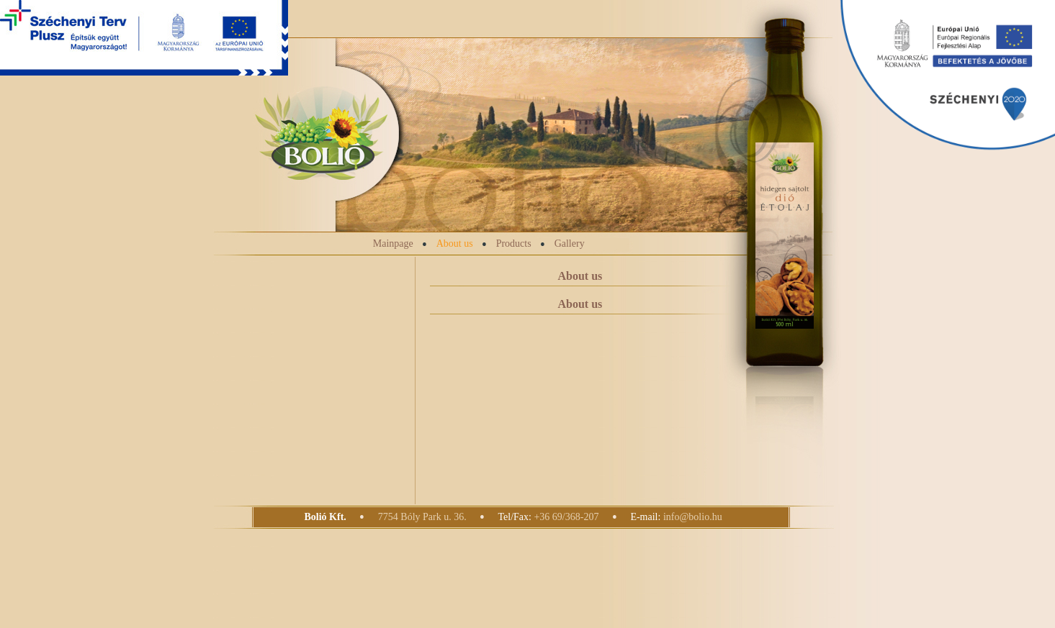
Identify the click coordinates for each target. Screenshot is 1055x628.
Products (513, 243)
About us (454, 243)
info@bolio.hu (692, 516)
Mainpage (393, 243)
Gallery (570, 243)
